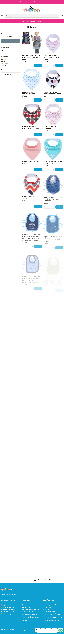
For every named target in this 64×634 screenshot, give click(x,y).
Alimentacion (31, 21)
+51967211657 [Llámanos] (47, 607)
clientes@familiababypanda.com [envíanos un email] (53, 605)
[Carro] (62, 16)
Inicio (23, 21)
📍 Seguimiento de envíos (8, 605)
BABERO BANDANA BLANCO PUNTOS (29, 100)
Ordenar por (5, 47)
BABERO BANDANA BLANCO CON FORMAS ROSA (52, 57)
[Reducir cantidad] (23, 65)
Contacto (24, 605)
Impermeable (4, 63)
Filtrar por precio (10, 74)
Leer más (41, 2)
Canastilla (4, 65)
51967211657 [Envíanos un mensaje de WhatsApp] (47, 609)
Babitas (3, 61)
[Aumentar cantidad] (32, 65)
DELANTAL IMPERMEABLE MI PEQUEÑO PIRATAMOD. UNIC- (31, 57)
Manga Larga (4, 68)
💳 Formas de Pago (6, 614)
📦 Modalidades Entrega (7, 607)
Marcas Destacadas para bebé (30, 609)
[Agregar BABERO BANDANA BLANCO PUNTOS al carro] (38, 107)
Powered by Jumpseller (24, 630)
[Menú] (2, 16)
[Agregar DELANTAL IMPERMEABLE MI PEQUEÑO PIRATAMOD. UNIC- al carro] (38, 65)
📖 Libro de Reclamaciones (8, 616)
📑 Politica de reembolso (8, 609)
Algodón (3, 59)
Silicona (3, 70)
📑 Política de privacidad (8, 611)
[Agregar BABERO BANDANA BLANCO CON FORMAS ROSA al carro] (59, 65)
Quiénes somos (26, 607)
